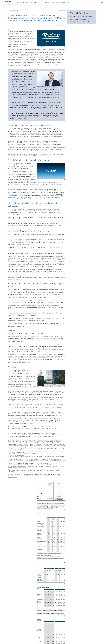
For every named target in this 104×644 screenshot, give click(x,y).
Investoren (47, 2)
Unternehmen (20, 2)
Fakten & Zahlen (86, 19)
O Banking (25, 181)
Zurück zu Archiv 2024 (13, 10)
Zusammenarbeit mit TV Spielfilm (53, 184)
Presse (63, 2)
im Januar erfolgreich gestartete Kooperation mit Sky (35, 182)
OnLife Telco (21, 130)
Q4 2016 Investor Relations (83, 21)
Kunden (41, 2)
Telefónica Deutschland (18, 5)
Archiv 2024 (39, 5)
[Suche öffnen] (97, 2)
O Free (30, 107)
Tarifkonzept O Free (17, 171)
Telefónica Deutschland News (30, 5)
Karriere (58, 2)
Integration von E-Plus (19, 33)
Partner (53, 2)
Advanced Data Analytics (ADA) (46, 189)
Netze (27, 2)
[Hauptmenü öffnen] (2, 2)
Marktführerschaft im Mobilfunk (47, 212)
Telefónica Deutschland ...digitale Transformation (53, 5)
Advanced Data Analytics (25, 108)
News (67, 2)
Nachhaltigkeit (33, 2)
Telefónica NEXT (17, 192)
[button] (58, 25)
